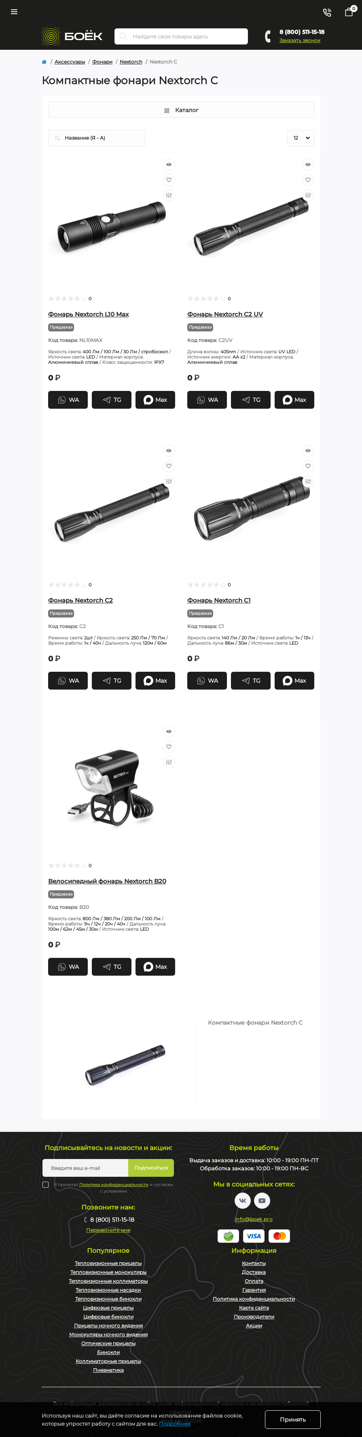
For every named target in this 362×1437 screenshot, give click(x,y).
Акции (254, 1325)
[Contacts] (327, 11)
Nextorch (131, 62)
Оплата (254, 1281)
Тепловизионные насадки (108, 1290)
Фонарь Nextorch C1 (219, 600)
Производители (254, 1317)
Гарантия (254, 1290)
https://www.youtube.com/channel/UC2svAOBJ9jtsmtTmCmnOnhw (262, 1200)
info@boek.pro (254, 1219)
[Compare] (169, 195)
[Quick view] (169, 165)
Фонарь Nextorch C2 (80, 600)
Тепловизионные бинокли (108, 1299)
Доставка (254, 1272)
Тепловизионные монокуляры (108, 1272)
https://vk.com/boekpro (242, 1200)
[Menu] (14, 12)
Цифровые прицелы (108, 1308)
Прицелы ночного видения (108, 1325)
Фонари (102, 62)
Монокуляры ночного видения (108, 1334)
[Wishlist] (169, 180)
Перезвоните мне (108, 1230)
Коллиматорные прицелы (108, 1361)
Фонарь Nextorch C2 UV (225, 314)
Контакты (254, 1263)
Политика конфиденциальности (113, 1184)
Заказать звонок (299, 40)
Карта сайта (254, 1308)
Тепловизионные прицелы (108, 1263)
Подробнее (175, 1423)
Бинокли (108, 1352)
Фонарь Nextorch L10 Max (88, 314)
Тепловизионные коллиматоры (108, 1281)
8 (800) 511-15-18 (301, 32)
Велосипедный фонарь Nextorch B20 (107, 881)
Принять (293, 1419)
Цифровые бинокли (108, 1317)
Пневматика (108, 1370)
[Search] (123, 36)
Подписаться (151, 1168)
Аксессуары (70, 62)
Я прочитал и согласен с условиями (113, 1188)
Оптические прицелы (108, 1343)
